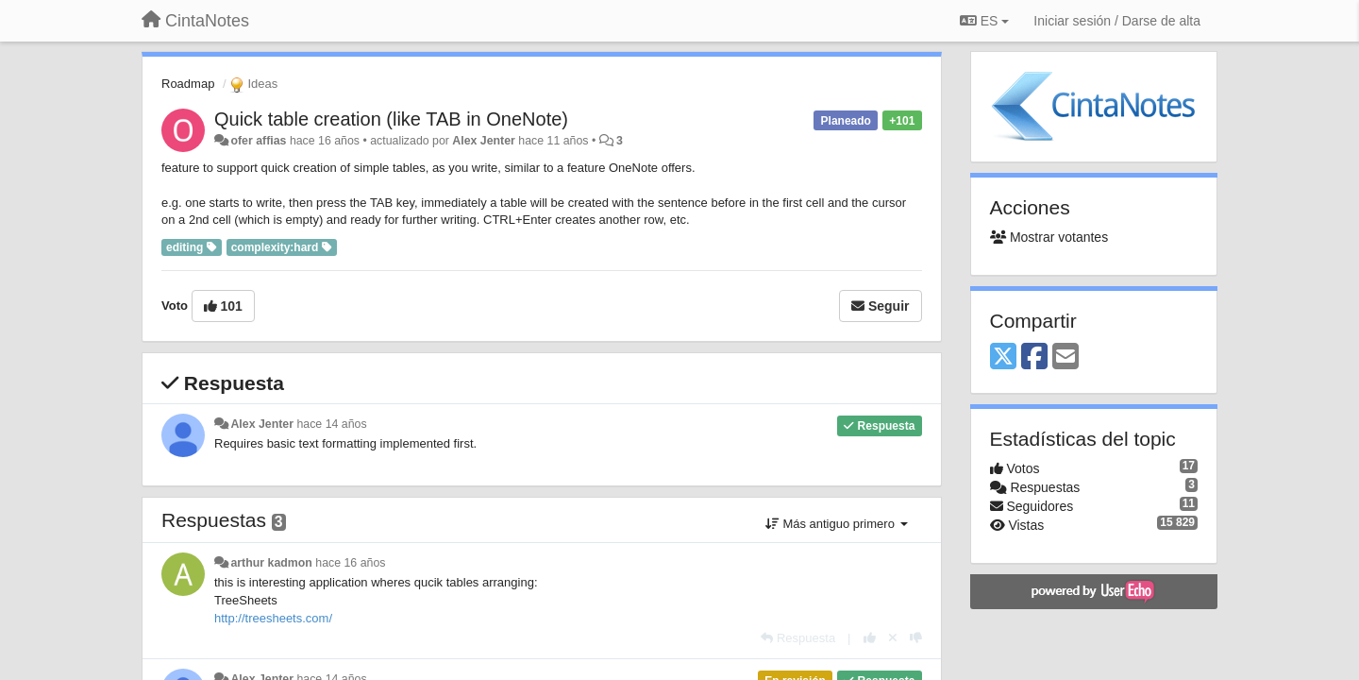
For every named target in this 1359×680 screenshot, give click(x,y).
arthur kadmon (270, 563)
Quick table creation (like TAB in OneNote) (391, 119)
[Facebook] (1034, 357)
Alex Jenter (483, 140)
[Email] (1065, 357)
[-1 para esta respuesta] (916, 638)
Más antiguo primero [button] (836, 524)
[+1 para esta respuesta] (870, 638)
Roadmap (187, 83)
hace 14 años (331, 424)
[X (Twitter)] (1003, 357)
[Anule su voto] (893, 638)
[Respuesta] (798, 638)
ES (984, 20)
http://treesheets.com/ (273, 618)
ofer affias (258, 140)
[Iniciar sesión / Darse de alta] (1117, 21)
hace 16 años (350, 563)
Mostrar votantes (1049, 237)
